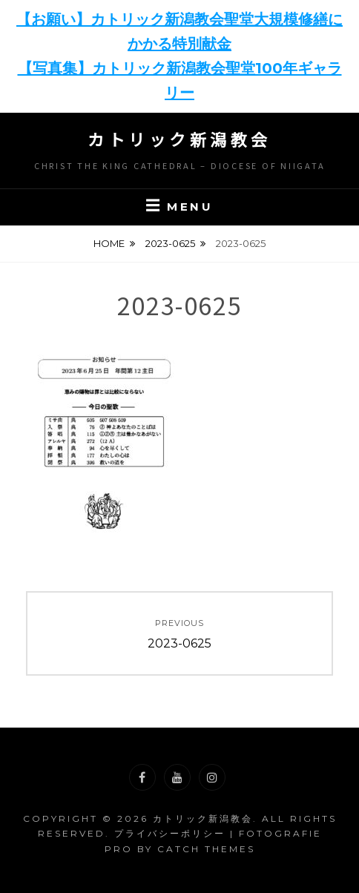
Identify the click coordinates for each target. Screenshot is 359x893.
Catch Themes (206, 848)
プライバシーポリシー (169, 833)
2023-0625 (170, 243)
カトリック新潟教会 (179, 139)
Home (109, 243)
